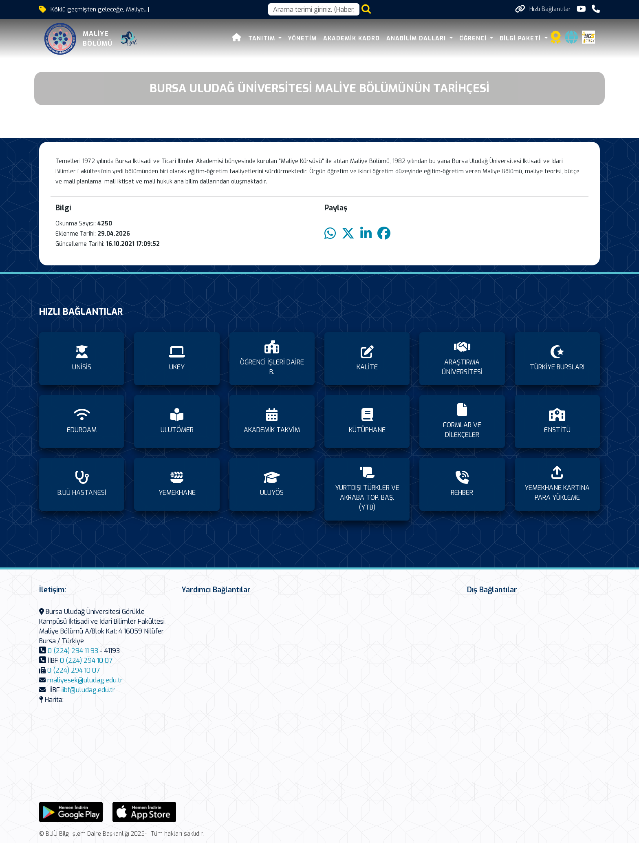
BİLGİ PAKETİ (521, 38)
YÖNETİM (302, 38)
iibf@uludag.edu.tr (88, 690)
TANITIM (262, 38)
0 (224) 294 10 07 (86, 660)
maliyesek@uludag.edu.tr (85, 680)
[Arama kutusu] (313, 9)
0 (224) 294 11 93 (73, 651)
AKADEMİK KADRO (351, 38)
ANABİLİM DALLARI (417, 38)
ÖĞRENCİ (474, 38)
